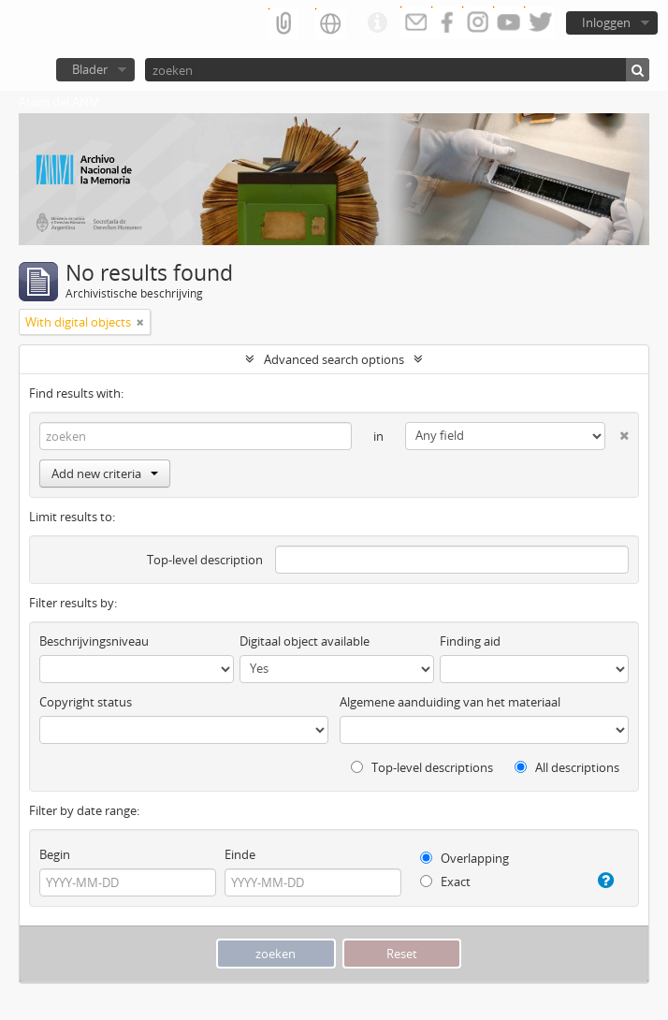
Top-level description (205, 559)
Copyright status (85, 701)
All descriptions (567, 767)
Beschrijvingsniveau (94, 641)
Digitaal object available (305, 641)
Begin (54, 854)
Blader (90, 69)
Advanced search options (334, 359)
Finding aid (470, 641)
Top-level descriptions (422, 767)
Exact (445, 881)
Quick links (377, 23)
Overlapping (464, 858)
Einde (240, 854)
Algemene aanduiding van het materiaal (450, 701)
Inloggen (606, 22)
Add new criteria (104, 473)
